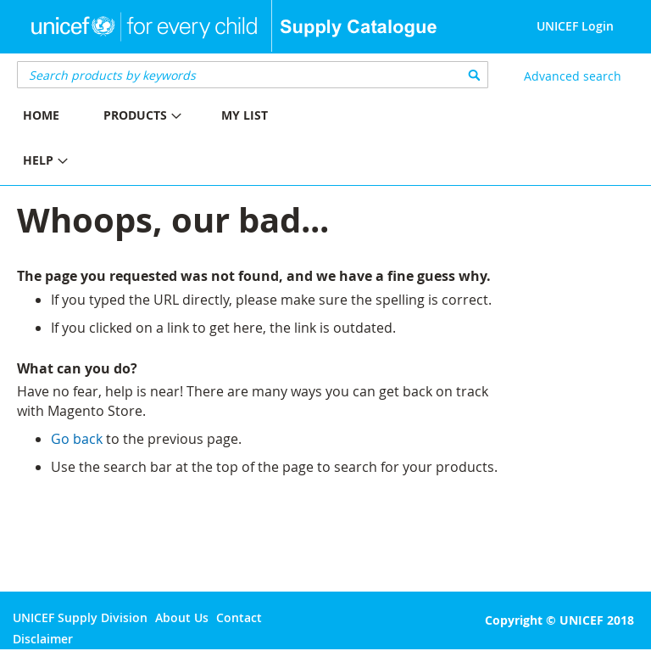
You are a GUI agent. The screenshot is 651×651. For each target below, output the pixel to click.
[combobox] (252, 74)
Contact (239, 617)
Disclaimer (43, 639)
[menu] (163, 140)
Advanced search (572, 76)
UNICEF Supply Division (80, 617)
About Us (182, 617)
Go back (77, 438)
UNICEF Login (575, 26)
